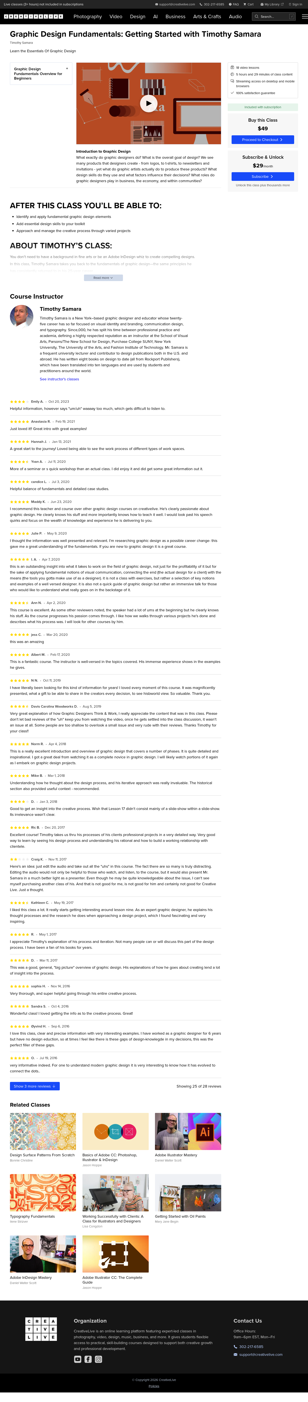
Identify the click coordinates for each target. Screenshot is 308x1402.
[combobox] (273, 16)
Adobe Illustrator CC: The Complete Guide (112, 1280)
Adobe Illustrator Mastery (176, 1155)
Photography (88, 16)
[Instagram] (98, 1359)
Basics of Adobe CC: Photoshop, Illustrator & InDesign (109, 1157)
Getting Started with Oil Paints (180, 1216)
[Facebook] (88, 1359)
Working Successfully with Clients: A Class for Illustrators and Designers (113, 1219)
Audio (235, 16)
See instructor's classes (59, 379)
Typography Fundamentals (32, 1216)
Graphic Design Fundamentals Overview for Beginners (38, 73)
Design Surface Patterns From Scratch (42, 1155)
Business (175, 16)
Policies (154, 1386)
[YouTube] (78, 1359)
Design (137, 16)
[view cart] (249, 4)
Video (116, 16)
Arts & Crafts (207, 16)
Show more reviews (35, 1086)
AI (155, 16)
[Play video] (148, 103)
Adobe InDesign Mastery (31, 1277)
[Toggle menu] (305, 16)
